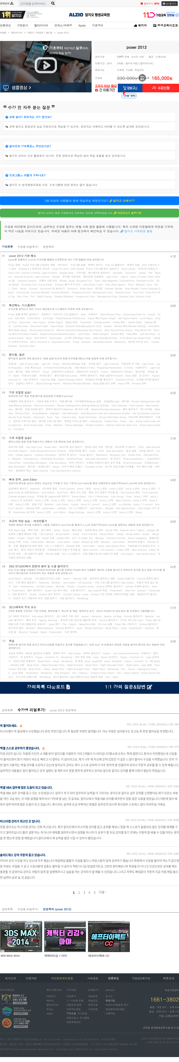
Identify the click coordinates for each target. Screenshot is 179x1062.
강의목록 (7, 247)
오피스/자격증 (63, 25)
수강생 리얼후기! (27, 247)
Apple (82, 25)
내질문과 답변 (73, 1004)
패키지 (140, 25)
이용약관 (31, 978)
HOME (4, 32)
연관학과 (48, 247)
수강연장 (93, 1009)
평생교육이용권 (165, 25)
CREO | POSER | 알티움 (41, 32)
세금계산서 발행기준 (127, 213)
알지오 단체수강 (122, 201)
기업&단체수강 (141, 978)
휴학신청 (93, 1004)
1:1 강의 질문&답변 (128, 687)
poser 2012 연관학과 (63, 710)
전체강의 (6, 3)
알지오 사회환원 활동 (137, 231)
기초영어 (97, 25)
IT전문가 (22, 25)
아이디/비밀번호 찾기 (117, 1004)
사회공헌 (92, 978)
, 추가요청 (76, 1013)
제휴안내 (168, 978)
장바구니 (150, 3)
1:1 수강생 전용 (74, 1000)
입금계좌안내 (73, 1022)
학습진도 (93, 1000)
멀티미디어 (41, 25)
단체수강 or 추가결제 (77, 1017)
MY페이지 (169, 3)
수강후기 (71, 996)
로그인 (109, 996)
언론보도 (5, 25)
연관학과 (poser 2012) (57, 909)
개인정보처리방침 (114, 1009)
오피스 (50, 1009)
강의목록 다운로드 (48, 687)
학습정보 (93, 996)
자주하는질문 (73, 1009)
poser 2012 (63, 32)
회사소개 (10, 978)
